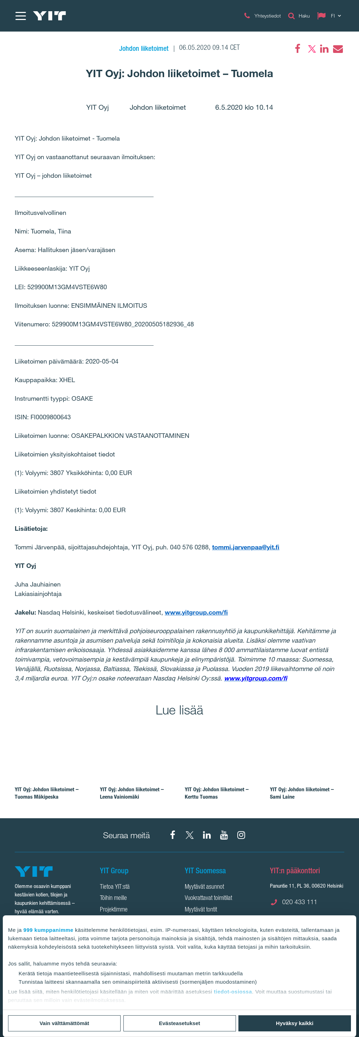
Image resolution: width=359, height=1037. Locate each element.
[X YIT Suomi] (189, 835)
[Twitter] (311, 48)
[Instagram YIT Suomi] (241, 835)
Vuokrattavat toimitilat (208, 898)
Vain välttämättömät (64, 1023)
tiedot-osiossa (233, 992)
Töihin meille (113, 898)
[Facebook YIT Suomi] (172, 835)
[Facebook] (297, 48)
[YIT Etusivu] (49, 15)
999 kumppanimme (48, 930)
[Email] (337, 48)
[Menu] (20, 16)
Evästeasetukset (179, 1023)
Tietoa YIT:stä (115, 887)
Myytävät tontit (201, 910)
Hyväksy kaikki (294, 1023)
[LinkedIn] (324, 48)
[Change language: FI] (330, 16)
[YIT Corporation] (206, 835)
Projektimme (114, 910)
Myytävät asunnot (204, 887)
